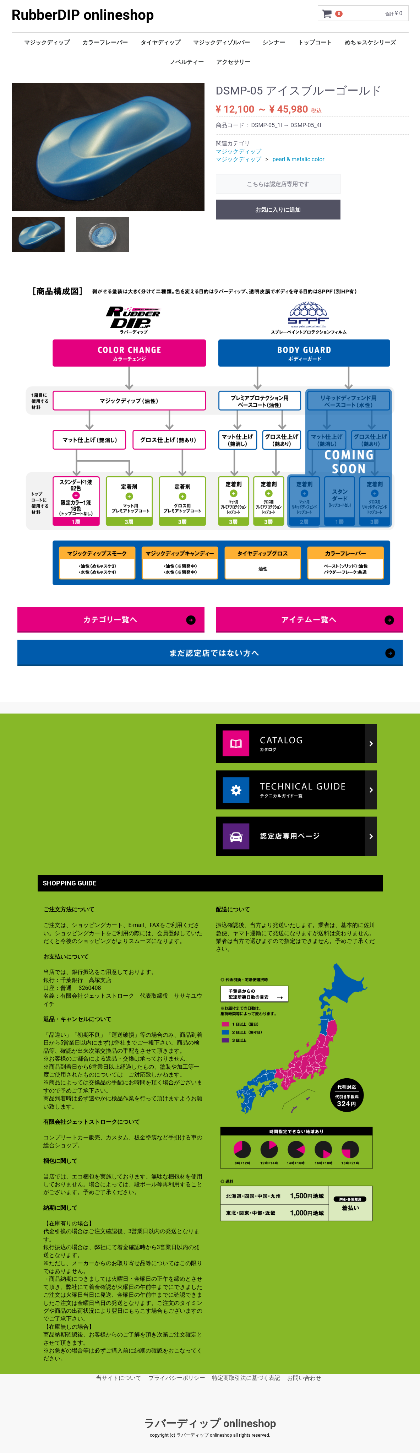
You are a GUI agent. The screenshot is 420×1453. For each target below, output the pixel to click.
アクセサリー (233, 62)
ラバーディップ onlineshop (210, 1423)
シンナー (273, 42)
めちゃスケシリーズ (370, 42)
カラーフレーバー (105, 42)
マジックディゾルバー (221, 42)
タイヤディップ (160, 42)
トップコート (315, 42)
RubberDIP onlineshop (83, 15)
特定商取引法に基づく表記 (246, 1377)
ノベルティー (187, 62)
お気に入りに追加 (278, 209)
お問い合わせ (304, 1377)
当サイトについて (118, 1377)
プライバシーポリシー (176, 1377)
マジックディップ (47, 42)
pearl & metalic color (298, 159)
